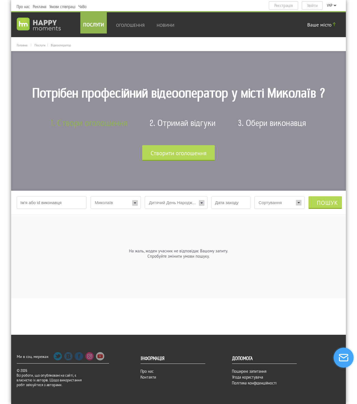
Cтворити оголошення (179, 153)
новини (166, 25)
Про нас (23, 6)
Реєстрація (283, 5)
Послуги (93, 25)
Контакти (148, 377)
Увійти (312, 5)
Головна (22, 45)
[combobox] (279, 202)
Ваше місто (322, 24)
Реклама (40, 6)
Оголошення (130, 25)
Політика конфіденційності (254, 383)
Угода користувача (247, 377)
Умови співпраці (62, 6)
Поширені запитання (249, 371)
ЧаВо (82, 6)
